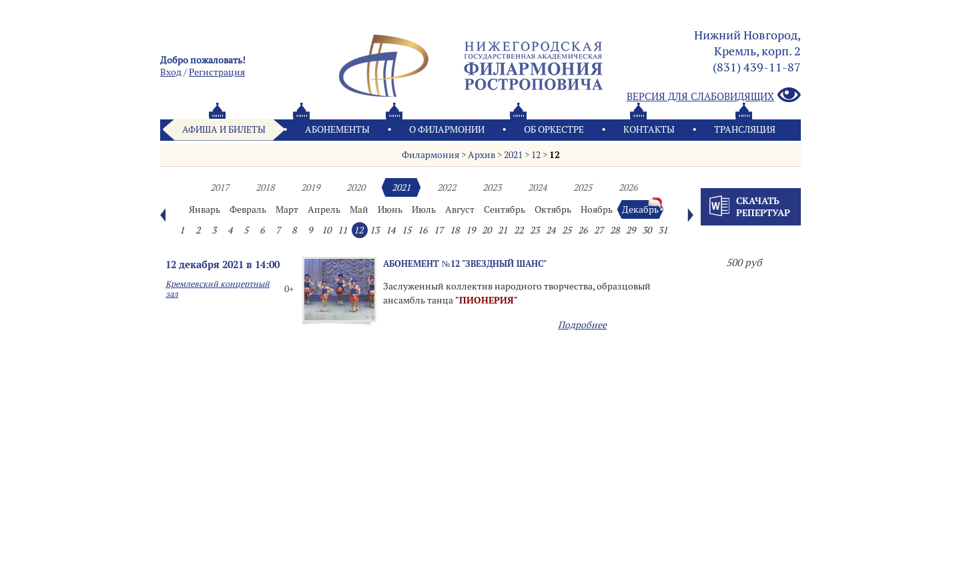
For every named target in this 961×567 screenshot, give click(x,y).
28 (614, 230)
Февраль (248, 209)
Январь (204, 209)
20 (486, 230)
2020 (355, 187)
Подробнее (582, 325)
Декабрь (640, 209)
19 (470, 230)
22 (518, 230)
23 (534, 230)
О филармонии (447, 129)
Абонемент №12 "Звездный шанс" (465, 263)
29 (630, 230)
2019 (310, 187)
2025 (582, 187)
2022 (446, 187)
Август (459, 209)
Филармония (430, 155)
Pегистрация (217, 72)
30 (646, 230)
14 (390, 230)
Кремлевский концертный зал (218, 289)
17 (438, 230)
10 (326, 230)
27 (598, 230)
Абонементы (337, 129)
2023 (492, 187)
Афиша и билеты (224, 129)
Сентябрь (504, 209)
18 (454, 230)
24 (550, 230)
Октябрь (553, 209)
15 (406, 230)
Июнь (390, 209)
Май (359, 209)
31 (662, 230)
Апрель (324, 209)
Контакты (649, 129)
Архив (481, 155)
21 (502, 230)
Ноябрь (597, 209)
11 (342, 230)
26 (582, 230)
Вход (171, 72)
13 (374, 230)
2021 (513, 155)
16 (422, 230)
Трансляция (744, 129)
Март (287, 209)
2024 (537, 187)
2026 (628, 187)
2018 (265, 187)
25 (566, 230)
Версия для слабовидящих (714, 96)
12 (536, 155)
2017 (219, 187)
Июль (424, 209)
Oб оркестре (554, 129)
